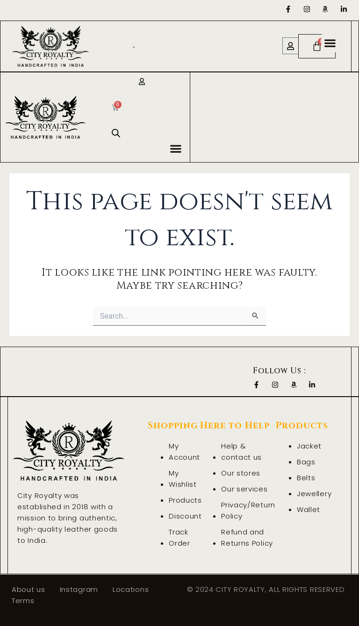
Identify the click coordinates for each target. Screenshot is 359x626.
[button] (330, 43)
